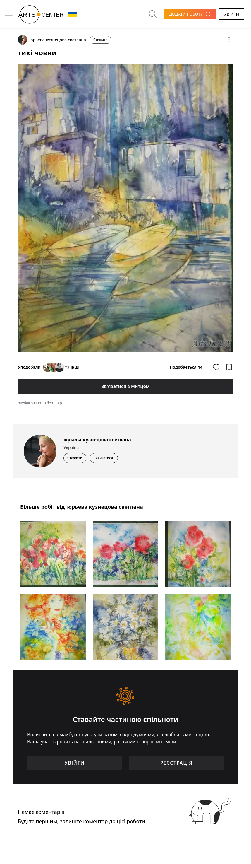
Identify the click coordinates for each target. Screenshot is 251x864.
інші (75, 367)
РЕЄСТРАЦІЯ (176, 763)
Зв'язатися (104, 457)
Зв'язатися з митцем (125, 386)
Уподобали (29, 367)
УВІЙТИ (231, 14)
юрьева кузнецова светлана (105, 506)
